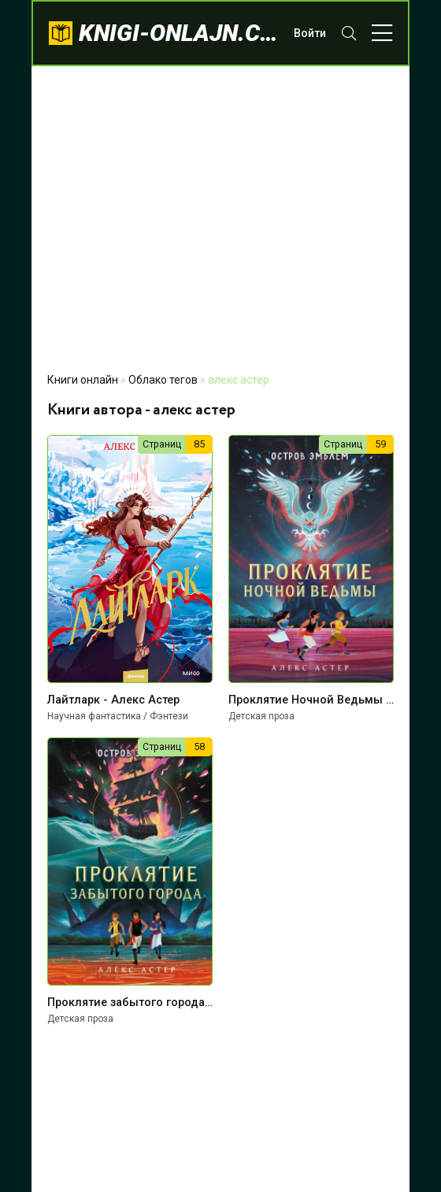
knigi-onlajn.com (178, 32)
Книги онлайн (82, 379)
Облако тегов (163, 379)
